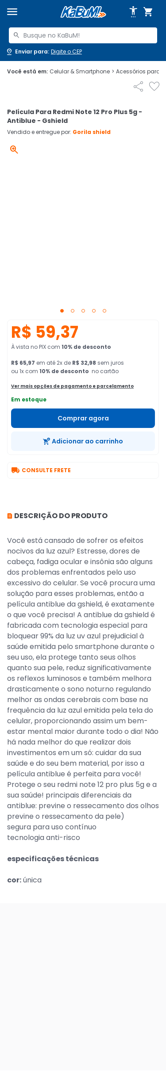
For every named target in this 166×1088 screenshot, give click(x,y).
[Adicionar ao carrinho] (83, 441)
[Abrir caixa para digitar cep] (43, 52)
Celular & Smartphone (82, 71)
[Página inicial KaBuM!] (83, 12)
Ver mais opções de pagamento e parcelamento (72, 386)
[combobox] (83, 35)
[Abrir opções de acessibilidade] (133, 12)
